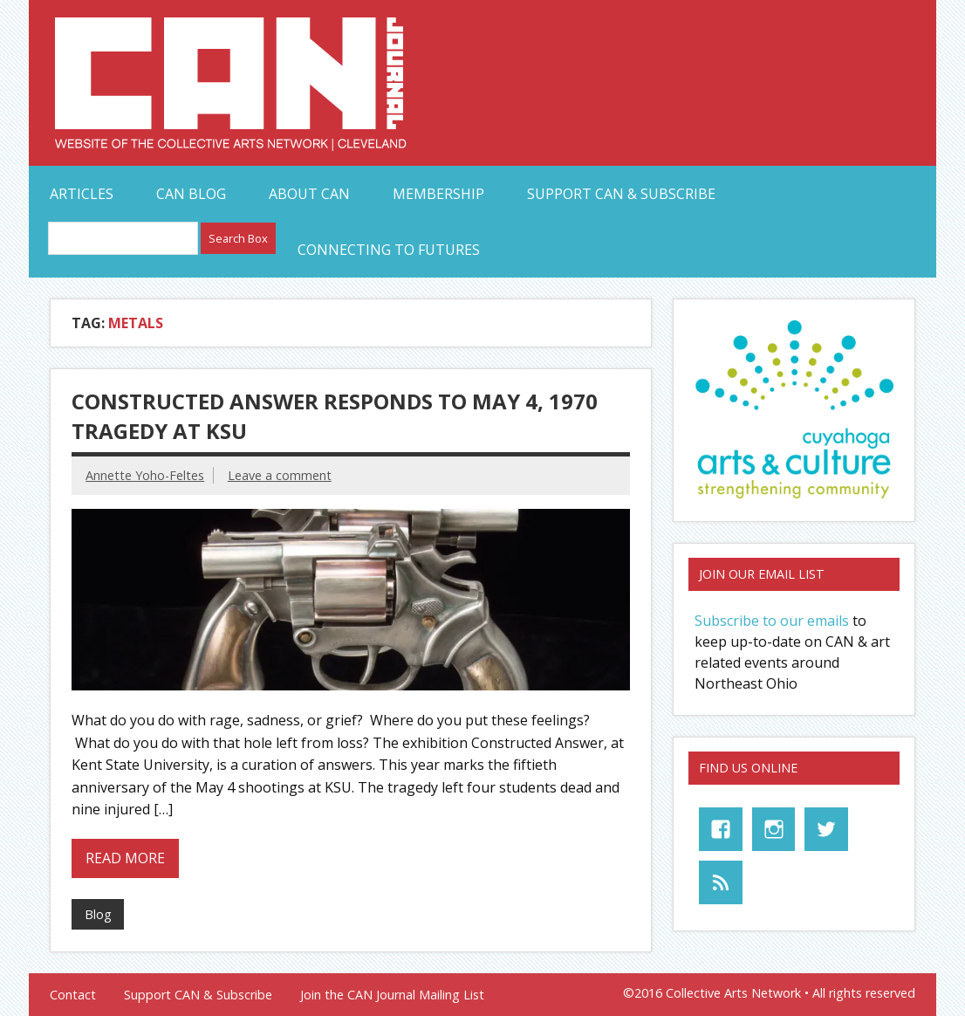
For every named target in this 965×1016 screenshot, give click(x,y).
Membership (438, 193)
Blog (98, 914)
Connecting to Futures (389, 249)
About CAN (309, 193)
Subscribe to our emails (772, 620)
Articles (81, 193)
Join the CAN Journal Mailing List (392, 995)
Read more (125, 858)
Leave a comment (280, 475)
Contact (73, 995)
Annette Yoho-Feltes (145, 475)
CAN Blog (191, 193)
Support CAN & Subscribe (621, 193)
